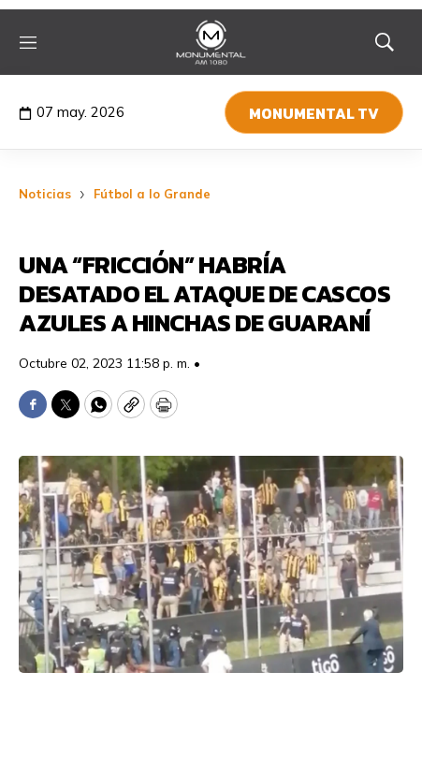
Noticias (45, 193)
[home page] (211, 42)
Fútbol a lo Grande (152, 193)
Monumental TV (314, 113)
